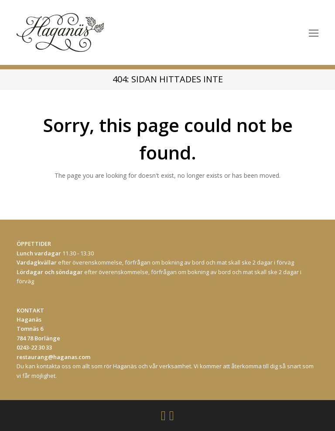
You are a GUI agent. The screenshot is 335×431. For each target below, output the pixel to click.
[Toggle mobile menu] (313, 32)
